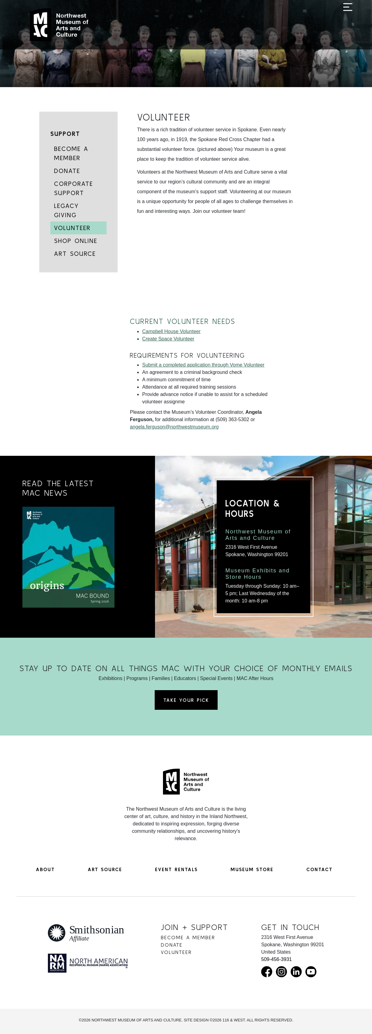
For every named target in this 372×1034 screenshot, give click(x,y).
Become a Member (71, 153)
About (45, 869)
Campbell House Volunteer (171, 331)
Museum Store (252, 869)
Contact (319, 869)
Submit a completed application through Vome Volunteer (203, 364)
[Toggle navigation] (347, 25)
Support (65, 133)
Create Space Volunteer (168, 338)
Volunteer (72, 227)
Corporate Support (73, 188)
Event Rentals (176, 869)
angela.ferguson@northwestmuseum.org (174, 426)
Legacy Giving (66, 210)
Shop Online (75, 240)
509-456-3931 (276, 959)
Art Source (75, 253)
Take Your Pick (186, 700)
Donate (67, 170)
